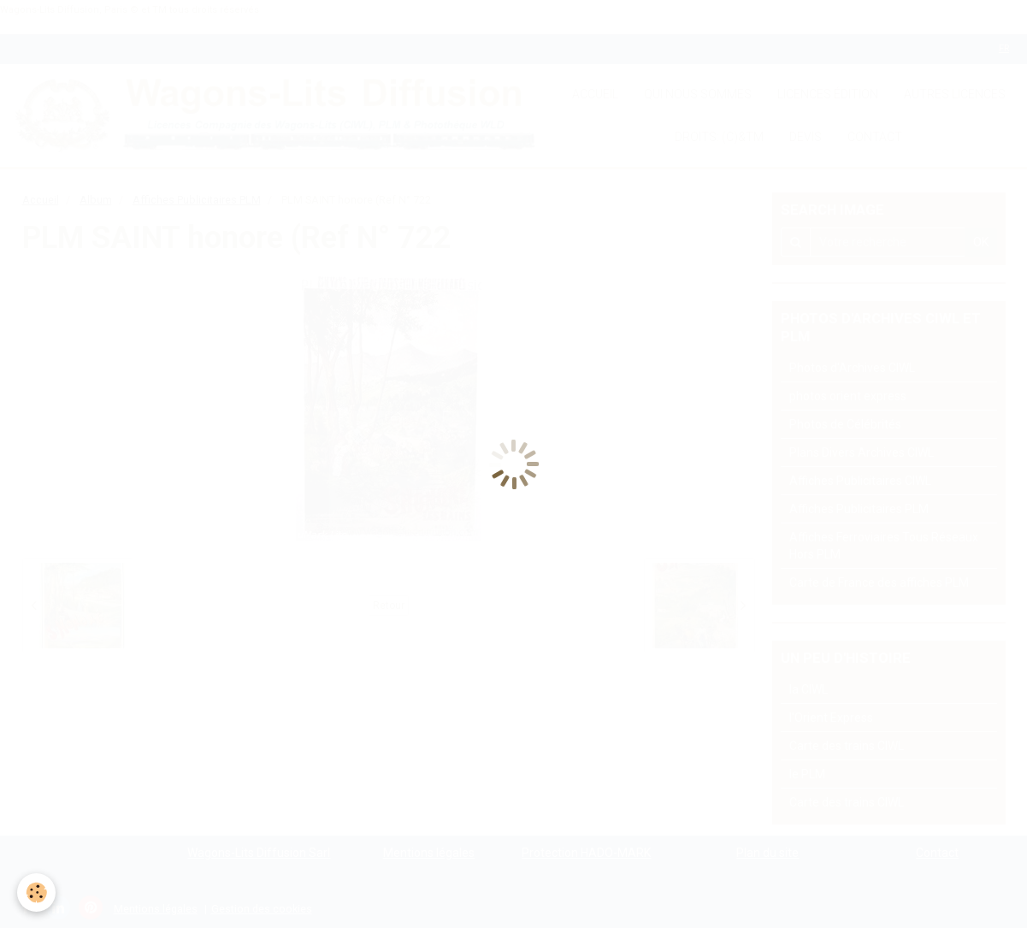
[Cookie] (36, 892)
